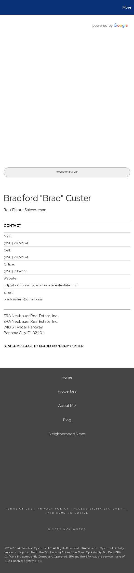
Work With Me (67, 172)
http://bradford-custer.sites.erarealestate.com (41, 285)
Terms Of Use (19, 508)
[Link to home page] (4, 7)
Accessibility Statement (99, 508)
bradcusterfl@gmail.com (23, 299)
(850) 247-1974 (16, 243)
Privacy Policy (53, 508)
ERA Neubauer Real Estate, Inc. (31, 315)
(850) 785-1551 (15, 271)
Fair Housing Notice (67, 512)
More (127, 7)
